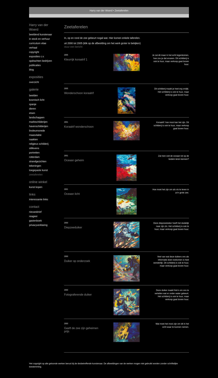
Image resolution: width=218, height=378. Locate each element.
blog (31, 69)
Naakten (33, 139)
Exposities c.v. (36, 56)
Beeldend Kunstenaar (40, 34)
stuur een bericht (73, 46)
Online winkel (38, 182)
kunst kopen (35, 187)
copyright (34, 52)
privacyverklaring (38, 225)
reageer (33, 216)
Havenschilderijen (38, 126)
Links (32, 194)
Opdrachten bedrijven (40, 60)
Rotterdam (34, 157)
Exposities (36, 77)
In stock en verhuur (39, 38)
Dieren (32, 108)
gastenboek (35, 220)
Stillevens (34, 148)
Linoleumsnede (37, 130)
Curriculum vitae (37, 43)
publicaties (35, 65)
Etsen (32, 113)
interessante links (38, 199)
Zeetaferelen (36, 174)
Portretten (34, 152)
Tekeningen (35, 165)
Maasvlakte (35, 135)
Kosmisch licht (36, 99)
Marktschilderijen (38, 121)
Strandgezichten (37, 161)
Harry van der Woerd (101, 10)
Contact (34, 207)
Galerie (34, 89)
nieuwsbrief (35, 211)
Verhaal (33, 47)
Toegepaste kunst (38, 170)
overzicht (34, 82)
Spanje (32, 104)
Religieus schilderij (39, 143)
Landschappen (36, 117)
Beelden (33, 95)
